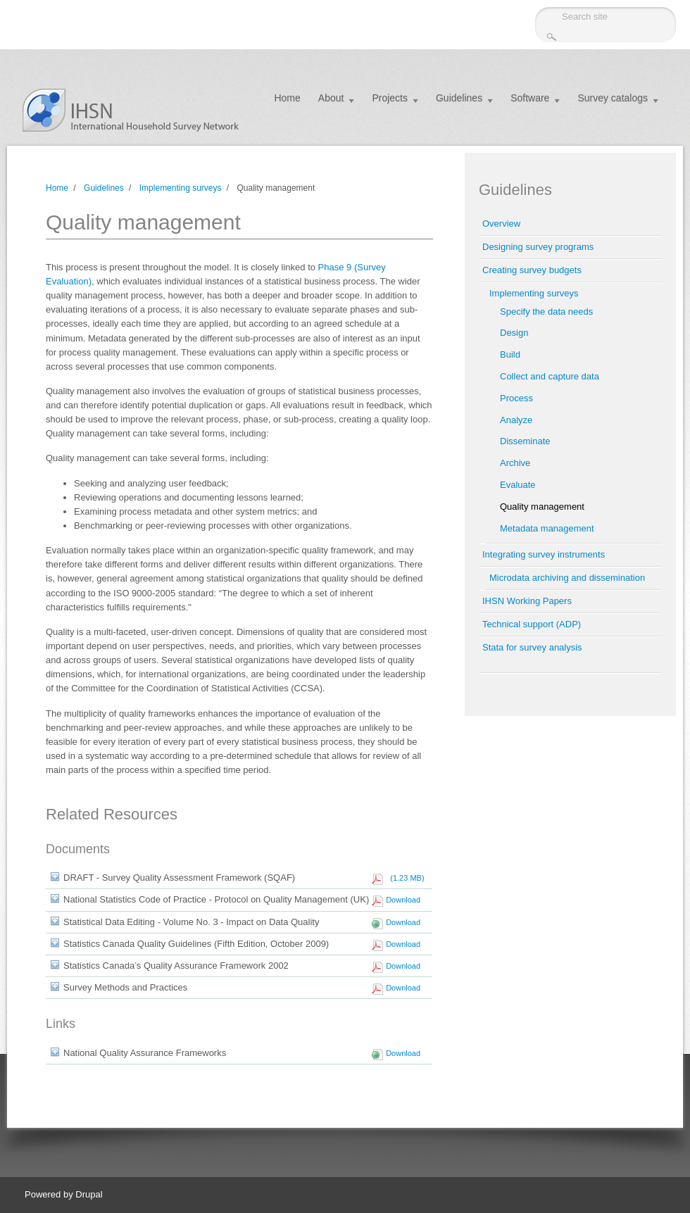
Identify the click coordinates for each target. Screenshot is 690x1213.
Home (287, 97)
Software (529, 97)
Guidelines (459, 97)
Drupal (88, 1194)
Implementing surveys (180, 188)
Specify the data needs (546, 311)
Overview (501, 223)
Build (510, 354)
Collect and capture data (549, 376)
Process (516, 398)
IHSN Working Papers (527, 601)
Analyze (516, 420)
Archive (515, 463)
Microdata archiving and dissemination (567, 577)
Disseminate (525, 441)
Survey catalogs (612, 97)
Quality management (542, 506)
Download (403, 899)
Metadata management (547, 528)
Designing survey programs (538, 246)
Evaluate (518, 484)
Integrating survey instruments (543, 554)
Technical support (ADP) (531, 624)
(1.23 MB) (405, 878)
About (331, 97)
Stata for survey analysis (532, 647)
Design (514, 332)
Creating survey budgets (532, 270)
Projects (390, 97)
